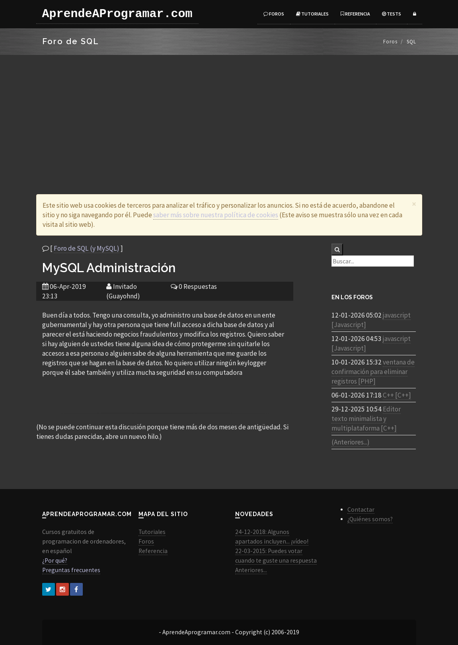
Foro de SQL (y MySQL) (86, 248)
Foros (273, 14)
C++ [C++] (397, 395)
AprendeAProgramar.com (117, 14)
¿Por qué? (54, 560)
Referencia (355, 14)
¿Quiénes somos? (370, 519)
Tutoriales (312, 14)
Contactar (360, 509)
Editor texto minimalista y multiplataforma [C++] (366, 419)
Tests (391, 14)
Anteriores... (251, 570)
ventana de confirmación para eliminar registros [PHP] (373, 372)
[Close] (414, 204)
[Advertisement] (229, 114)
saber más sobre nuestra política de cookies (215, 214)
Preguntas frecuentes (71, 570)
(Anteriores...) (350, 442)
